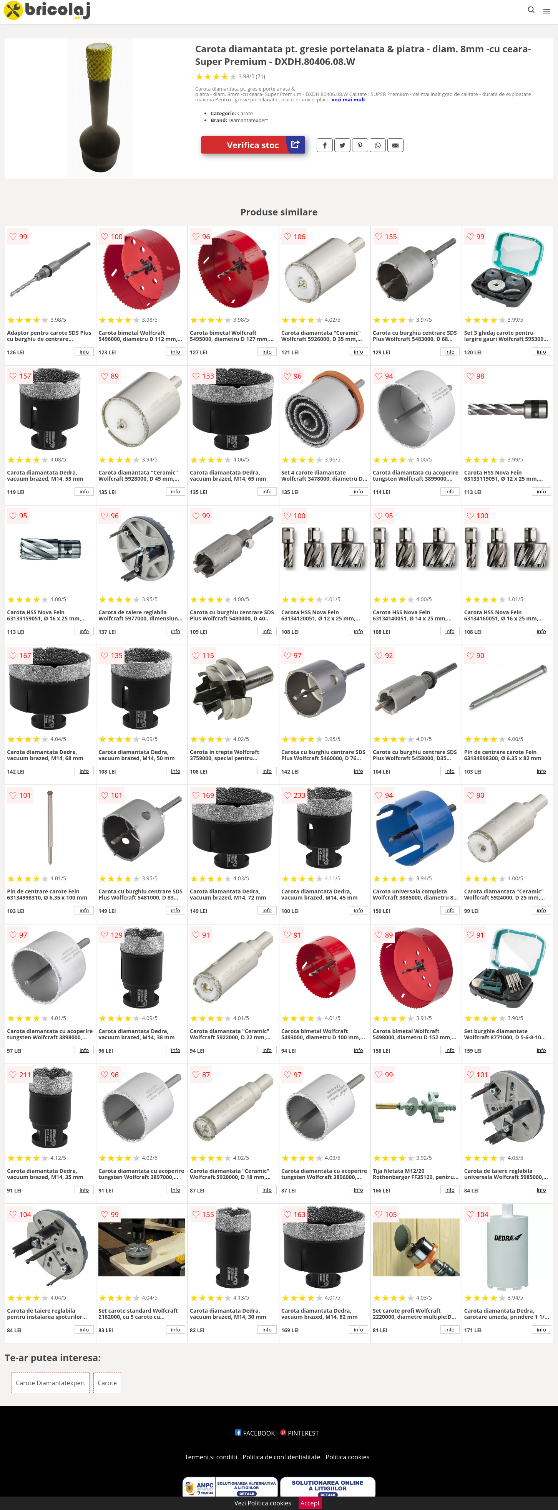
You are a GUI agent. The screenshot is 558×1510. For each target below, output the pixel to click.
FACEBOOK (255, 1433)
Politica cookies (348, 1457)
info (84, 351)
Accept (310, 1503)
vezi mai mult (348, 99)
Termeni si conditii (211, 1457)
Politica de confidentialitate (282, 1457)
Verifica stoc (266, 145)
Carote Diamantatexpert (50, 1383)
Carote (107, 1383)
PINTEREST (299, 1433)
